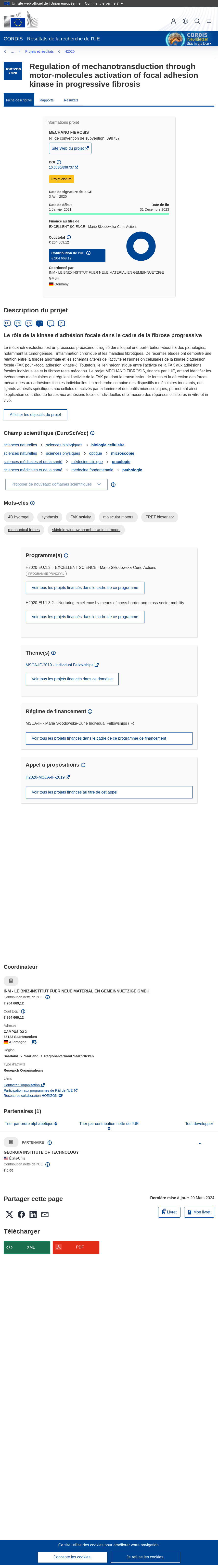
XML (31, 1247)
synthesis (50, 517)
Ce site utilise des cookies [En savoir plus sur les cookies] (81, 1545)
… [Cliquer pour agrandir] (12, 51)
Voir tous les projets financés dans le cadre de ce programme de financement (99, 738)
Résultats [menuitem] (71, 100)
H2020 (69, 51)
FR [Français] (40, 323)
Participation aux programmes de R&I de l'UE (41, 1090)
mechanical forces (24, 530)
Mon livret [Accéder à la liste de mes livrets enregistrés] (199, 1212)
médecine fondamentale (92, 470)
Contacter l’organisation (24, 1085)
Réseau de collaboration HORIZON (33, 1096)
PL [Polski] (62, 323)
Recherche (197, 21)
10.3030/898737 (61, 167)
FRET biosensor (160, 517)
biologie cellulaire (108, 445)
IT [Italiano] (50, 323)
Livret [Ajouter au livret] (169, 1211)
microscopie (122, 453)
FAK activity (80, 517)
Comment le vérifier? (104, 3)
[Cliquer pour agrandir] (200, 1143)
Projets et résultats (39, 51)
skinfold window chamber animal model (86, 530)
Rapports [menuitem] (47, 100)
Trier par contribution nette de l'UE (109, 1124)
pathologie (132, 470)
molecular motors (118, 517)
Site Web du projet (68, 149)
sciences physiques (63, 453)
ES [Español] (29, 323)
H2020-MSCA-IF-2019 (46, 777)
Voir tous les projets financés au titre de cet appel (74, 792)
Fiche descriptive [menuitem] (19, 100)
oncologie (121, 462)
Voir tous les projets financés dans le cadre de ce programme (85, 588)
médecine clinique (87, 462)
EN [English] (18, 323)
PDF (80, 1247)
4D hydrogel (18, 517)
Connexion (174, 21)
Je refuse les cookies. (145, 1557)
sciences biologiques (64, 445)
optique (95, 453)
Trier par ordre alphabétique (29, 1124)
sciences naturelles (20, 445)
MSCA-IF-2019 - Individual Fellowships (60, 665)
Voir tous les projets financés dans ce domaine (72, 679)
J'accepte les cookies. (72, 1557)
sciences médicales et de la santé (33, 462)
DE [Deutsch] (7, 323)
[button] (185, 21)
